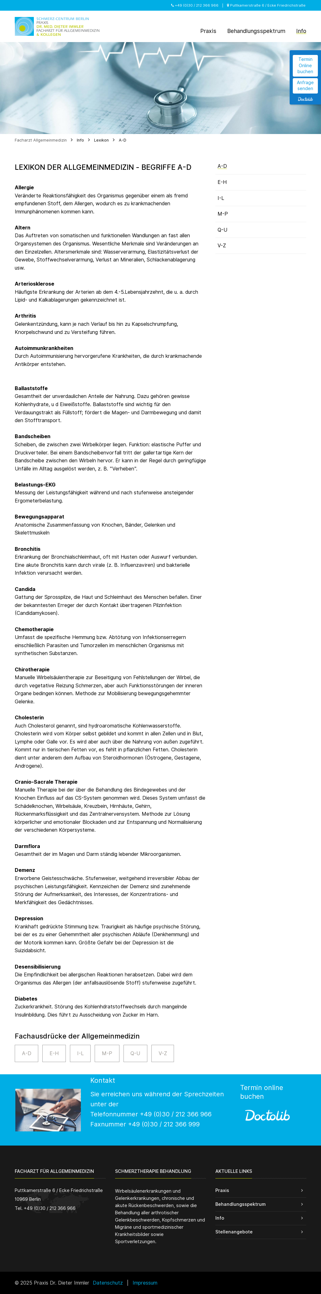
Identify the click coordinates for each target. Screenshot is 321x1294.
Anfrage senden (305, 85)
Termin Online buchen (305, 65)
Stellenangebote (234, 1231)
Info (80, 140)
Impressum (145, 1283)
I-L (80, 1053)
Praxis (222, 1190)
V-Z (163, 1053)
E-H (54, 1053)
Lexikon (101, 140)
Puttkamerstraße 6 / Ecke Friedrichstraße (266, 5)
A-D (122, 140)
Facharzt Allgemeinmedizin (41, 140)
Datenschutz (108, 1283)
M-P (107, 1053)
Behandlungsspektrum (240, 1204)
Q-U (135, 1053)
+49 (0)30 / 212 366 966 (194, 5)
